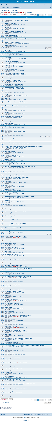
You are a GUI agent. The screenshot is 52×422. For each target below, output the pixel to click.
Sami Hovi (15, 224)
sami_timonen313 (16, 102)
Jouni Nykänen (16, 163)
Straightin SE (8, 295)
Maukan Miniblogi (9, 231)
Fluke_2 (14, 186)
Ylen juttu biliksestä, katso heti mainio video (16, 38)
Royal (14, 232)
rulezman (15, 85)
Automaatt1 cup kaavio (10, 23)
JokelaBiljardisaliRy (17, 143)
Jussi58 (14, 28)
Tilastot (6, 349)
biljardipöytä (8, 181)
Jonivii (14, 197)
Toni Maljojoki (16, 74)
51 (45, 136)
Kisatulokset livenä (9, 262)
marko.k (14, 193)
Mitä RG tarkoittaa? (9, 65)
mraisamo (15, 36)
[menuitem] (7, 5)
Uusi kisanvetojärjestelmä (11, 219)
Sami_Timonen (16, 259)
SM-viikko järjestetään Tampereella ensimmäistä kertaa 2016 (20, 383)
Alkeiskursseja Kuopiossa (11, 105)
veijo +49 (15, 62)
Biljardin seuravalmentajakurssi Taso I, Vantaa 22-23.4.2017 (19, 196)
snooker (7, 288)
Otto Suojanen (16, 370)
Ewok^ (14, 209)
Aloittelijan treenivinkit (10, 243)
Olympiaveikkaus (9, 123)
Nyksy (14, 285)
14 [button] (48, 14)
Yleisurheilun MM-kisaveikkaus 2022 (14, 116)
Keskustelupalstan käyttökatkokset (13, 265)
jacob (14, 252)
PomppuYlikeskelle (17, 39)
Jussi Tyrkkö (15, 81)
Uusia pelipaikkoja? (9, 311)
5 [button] (45, 14)
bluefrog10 (15, 396)
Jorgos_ (14, 366)
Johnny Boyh (7, 12)
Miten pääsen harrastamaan (12, 61)
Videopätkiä (8, 134)
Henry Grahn (15, 99)
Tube (11, 12)
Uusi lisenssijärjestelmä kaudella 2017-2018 (16, 223)
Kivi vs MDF (8, 27)
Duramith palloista (9, 159)
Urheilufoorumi (8, 130)
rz (13, 392)
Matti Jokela (15, 12)
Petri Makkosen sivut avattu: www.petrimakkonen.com (18, 338)
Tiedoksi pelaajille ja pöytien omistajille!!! (15, 174)
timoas (14, 156)
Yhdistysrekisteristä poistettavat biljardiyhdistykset (17, 315)
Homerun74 (15, 32)
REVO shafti (8, 251)
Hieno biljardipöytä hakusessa (12, 215)
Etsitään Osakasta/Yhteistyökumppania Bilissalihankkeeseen (20, 166)
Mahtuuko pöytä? (9, 77)
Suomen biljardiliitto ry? (11, 326)
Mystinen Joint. (8, 208)
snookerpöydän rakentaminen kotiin (14, 80)
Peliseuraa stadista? (10, 365)
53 (48, 136)
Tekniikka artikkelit (9, 280)
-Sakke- (14, 175)
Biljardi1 (14, 167)
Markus (14, 350)
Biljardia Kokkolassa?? (10, 151)
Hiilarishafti (7, 50)
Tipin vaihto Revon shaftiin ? (12, 155)
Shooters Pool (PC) (9, 185)
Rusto (14, 296)
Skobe (14, 269)
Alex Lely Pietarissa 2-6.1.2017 (12, 284)
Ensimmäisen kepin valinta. (11, 247)
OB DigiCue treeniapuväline (12, 258)
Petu (14, 339)
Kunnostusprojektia (10, 189)
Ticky (14, 324)
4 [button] (43, 14)
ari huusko (15, 24)
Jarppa (14, 88)
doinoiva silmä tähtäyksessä (12, 303)
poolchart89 (15, 263)
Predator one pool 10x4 (10, 138)
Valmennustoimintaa (10, 387)
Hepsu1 (14, 92)
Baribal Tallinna (8, 272)
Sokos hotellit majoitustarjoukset (13, 291)
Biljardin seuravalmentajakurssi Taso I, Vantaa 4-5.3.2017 (19, 268)
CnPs (14, 135)
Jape (14, 216)
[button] (35, 15)
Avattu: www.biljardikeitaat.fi (12, 391)
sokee (14, 308)
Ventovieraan (15, 58)
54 (50, 136)
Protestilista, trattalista (10, 45)
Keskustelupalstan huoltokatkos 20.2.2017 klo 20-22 (18, 276)
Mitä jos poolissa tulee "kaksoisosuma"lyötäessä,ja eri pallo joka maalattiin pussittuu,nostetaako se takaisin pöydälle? (24, 147)
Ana (14, 346)
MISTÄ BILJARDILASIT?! (11, 162)
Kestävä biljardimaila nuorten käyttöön (14, 101)
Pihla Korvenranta (16, 20)
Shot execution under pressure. (12, 379)
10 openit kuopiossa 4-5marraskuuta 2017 (15, 212)
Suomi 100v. (8, 204)
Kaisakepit (7, 91)
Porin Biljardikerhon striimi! (12, 240)
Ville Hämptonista (16, 95)
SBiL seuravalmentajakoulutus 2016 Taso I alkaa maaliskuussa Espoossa (23, 361)
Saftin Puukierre (9, 395)
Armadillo (15, 343)
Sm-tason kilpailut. (9, 353)
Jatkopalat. (7, 200)
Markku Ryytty (21, 12)
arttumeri (15, 289)
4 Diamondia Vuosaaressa (11, 342)
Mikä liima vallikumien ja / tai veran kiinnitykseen (17, 177)
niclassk (14, 244)
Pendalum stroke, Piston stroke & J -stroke (15, 330)
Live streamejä (8, 372)
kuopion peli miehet (10, 319)
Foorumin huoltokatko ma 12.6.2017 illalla (15, 236)
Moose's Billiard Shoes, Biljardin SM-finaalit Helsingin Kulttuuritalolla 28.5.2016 (24, 345)
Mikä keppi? (8, 57)
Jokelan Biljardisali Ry (10, 142)
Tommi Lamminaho (28, 12)
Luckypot (15, 51)
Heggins (14, 373)
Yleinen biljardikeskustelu (9, 10)
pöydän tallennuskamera (11, 69)
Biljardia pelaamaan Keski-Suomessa (14, 87)
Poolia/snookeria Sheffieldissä (12, 357)
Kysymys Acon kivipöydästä (12, 53)
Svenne (14, 171)
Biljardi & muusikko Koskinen (12, 42)
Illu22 (14, 160)
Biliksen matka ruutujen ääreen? (13, 227)
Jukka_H (15, 281)
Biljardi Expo (8, 334)
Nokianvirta (15, 205)
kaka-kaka (15, 110)
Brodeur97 (15, 113)
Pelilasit (7, 112)
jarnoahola (15, 354)
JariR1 (14, 178)
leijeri (14, 312)
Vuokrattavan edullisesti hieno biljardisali (15, 73)
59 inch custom (8, 307)
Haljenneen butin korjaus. (11, 192)
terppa (14, 152)
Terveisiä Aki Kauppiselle (11, 35)
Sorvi (6, 109)
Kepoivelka (7, 120)
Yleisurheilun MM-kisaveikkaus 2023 (14, 84)
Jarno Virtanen (16, 46)
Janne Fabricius (16, 106)
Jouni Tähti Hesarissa (10, 323)
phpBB (25, 417)
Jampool (7, 170)
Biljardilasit (7, 98)
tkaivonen (15, 228)
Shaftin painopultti (9, 376)
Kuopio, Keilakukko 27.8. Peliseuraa (14, 31)
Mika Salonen (16, 220)
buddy (14, 201)
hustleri (14, 121)
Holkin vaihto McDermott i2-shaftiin (13, 369)
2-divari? (7, 94)
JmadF (14, 127)
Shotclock (7, 126)
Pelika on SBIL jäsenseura (11, 299)
